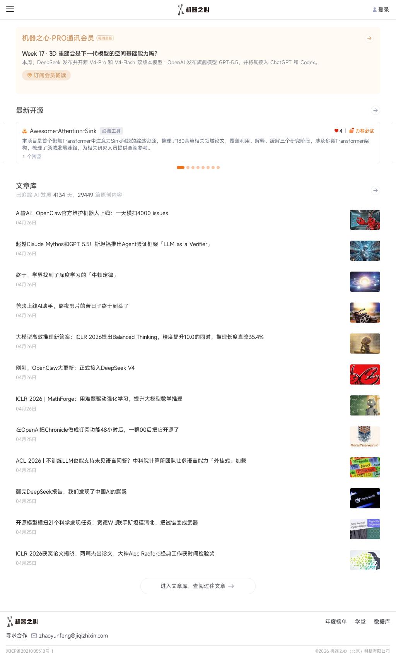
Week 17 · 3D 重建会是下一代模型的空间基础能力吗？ (91, 53)
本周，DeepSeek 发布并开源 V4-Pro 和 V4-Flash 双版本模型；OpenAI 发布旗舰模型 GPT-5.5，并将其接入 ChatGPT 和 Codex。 (171, 62)
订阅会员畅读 (46, 75)
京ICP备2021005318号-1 (29, 651)
